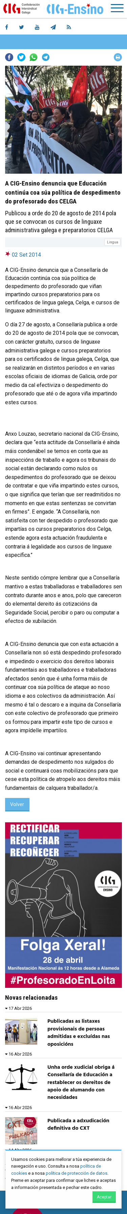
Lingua (112, 242)
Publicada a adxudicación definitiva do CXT (78, 1125)
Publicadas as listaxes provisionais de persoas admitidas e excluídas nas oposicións (78, 1032)
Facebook (9, 57)
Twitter (21, 57)
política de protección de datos (76, 1173)
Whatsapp (33, 57)
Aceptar (104, 1197)
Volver (17, 804)
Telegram (46, 57)
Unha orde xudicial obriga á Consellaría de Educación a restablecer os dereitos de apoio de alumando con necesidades (80, 1082)
